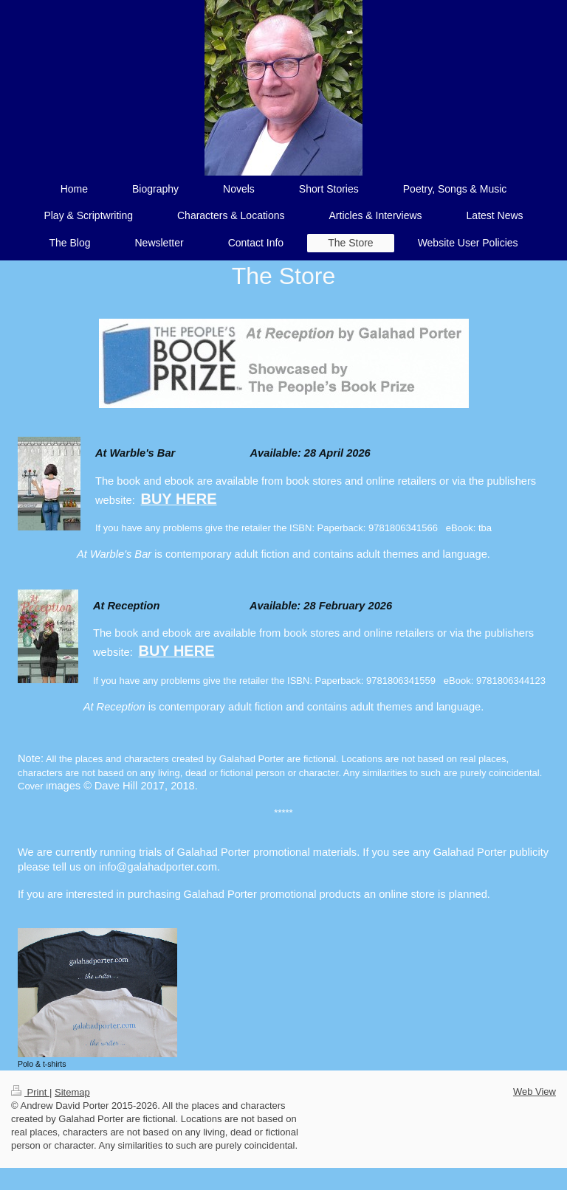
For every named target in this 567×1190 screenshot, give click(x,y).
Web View (534, 1091)
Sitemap (72, 1092)
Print (30, 1092)
